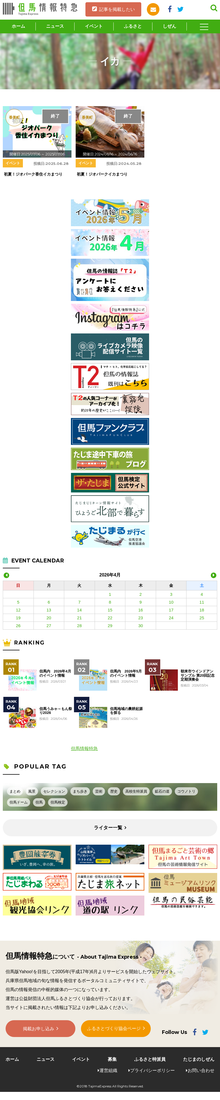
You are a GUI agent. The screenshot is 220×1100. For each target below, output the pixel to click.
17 (171, 610)
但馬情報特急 (84, 748)
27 (49, 625)
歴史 (114, 791)
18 (201, 610)
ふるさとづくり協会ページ (114, 1028)
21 (79, 617)
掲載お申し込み (38, 1029)
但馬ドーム (18, 802)
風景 (31, 791)
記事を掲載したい (117, 9)
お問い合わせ (201, 1070)
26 (18, 625)
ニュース (55, 26)
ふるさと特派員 (150, 1059)
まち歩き (80, 791)
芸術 (98, 791)
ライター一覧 (108, 827)
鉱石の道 (162, 791)
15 (110, 610)
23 (140, 617)
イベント (94, 26)
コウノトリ (186, 791)
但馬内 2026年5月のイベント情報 (126, 673)
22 (110, 617)
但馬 (39, 802)
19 (18, 617)
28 (79, 625)
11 (201, 602)
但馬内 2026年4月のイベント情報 (55, 673)
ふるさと (133, 26)
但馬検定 (58, 802)
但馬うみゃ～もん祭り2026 (55, 711)
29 (110, 625)
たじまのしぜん (198, 1059)
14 (79, 610)
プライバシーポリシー (152, 1070)
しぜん (169, 26)
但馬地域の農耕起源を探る (126, 711)
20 (49, 617)
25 (201, 617)
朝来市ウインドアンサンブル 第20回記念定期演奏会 (198, 675)
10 (171, 602)
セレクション (54, 791)
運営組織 (108, 1070)
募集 (112, 1059)
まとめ (14, 791)
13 (49, 610)
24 (171, 617)
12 (18, 610)
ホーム (18, 26)
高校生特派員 (136, 791)
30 (140, 625)
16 (140, 610)
